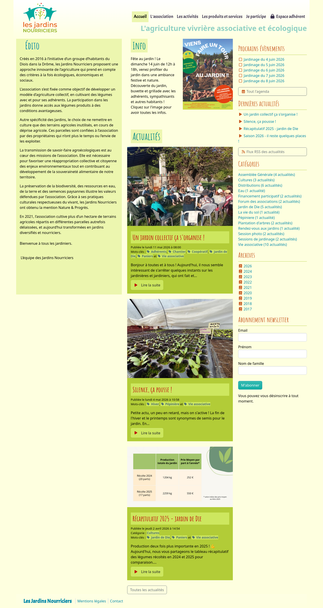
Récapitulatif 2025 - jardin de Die (167, 518)
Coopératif (197, 252)
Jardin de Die (158, 537)
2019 (245, 298)
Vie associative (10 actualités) (262, 244)
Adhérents (156, 252)
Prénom (245, 346)
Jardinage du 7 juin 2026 (264, 75)
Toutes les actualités (147, 589)
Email (242, 330)
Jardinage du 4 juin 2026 (264, 59)
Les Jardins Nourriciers (47, 601)
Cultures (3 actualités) (256, 179)
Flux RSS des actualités (262, 151)
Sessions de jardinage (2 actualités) (267, 239)
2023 (245, 276)
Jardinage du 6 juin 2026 (264, 70)
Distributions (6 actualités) (260, 185)
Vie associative (170, 256)
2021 (245, 287)
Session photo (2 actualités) (261, 233)
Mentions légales (91, 601)
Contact (116, 601)
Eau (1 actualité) (251, 190)
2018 (245, 303)
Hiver (152, 404)
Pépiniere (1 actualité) (256, 217)
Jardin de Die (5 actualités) (260, 206)
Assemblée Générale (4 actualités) (266, 174)
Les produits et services (222, 16)
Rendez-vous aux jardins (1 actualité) (269, 228)
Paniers (145, 256)
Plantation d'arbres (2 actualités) (265, 223)
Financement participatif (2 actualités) (269, 196)
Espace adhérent (287, 16)
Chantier (177, 252)
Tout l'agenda (255, 91)
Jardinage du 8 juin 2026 (264, 80)
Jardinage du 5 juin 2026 (264, 64)
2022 (245, 282)
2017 (245, 309)
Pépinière (170, 404)
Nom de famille (251, 363)
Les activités (187, 16)
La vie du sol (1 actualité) (258, 212)
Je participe (256, 16)
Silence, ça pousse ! (152, 389)
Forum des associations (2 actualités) (269, 201)
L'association (161, 16)
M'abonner (250, 385)
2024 (245, 271)
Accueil (140, 16)
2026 (245, 266)
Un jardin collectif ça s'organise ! (169, 237)
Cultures (153, 533)
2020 (245, 292)
